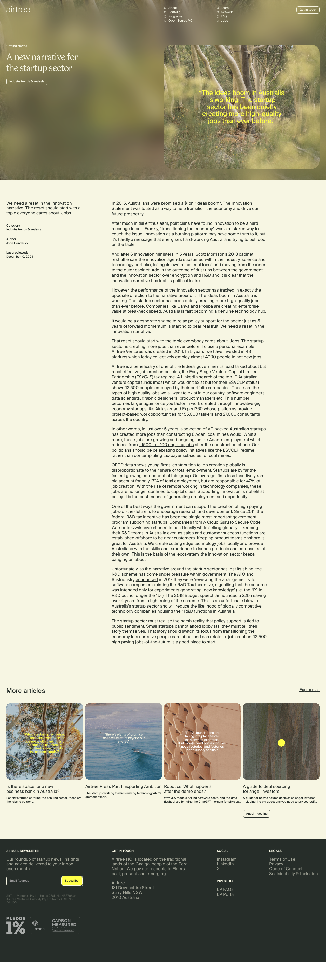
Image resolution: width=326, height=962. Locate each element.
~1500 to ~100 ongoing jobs (166, 444)
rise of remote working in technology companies (201, 486)
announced (147, 579)
